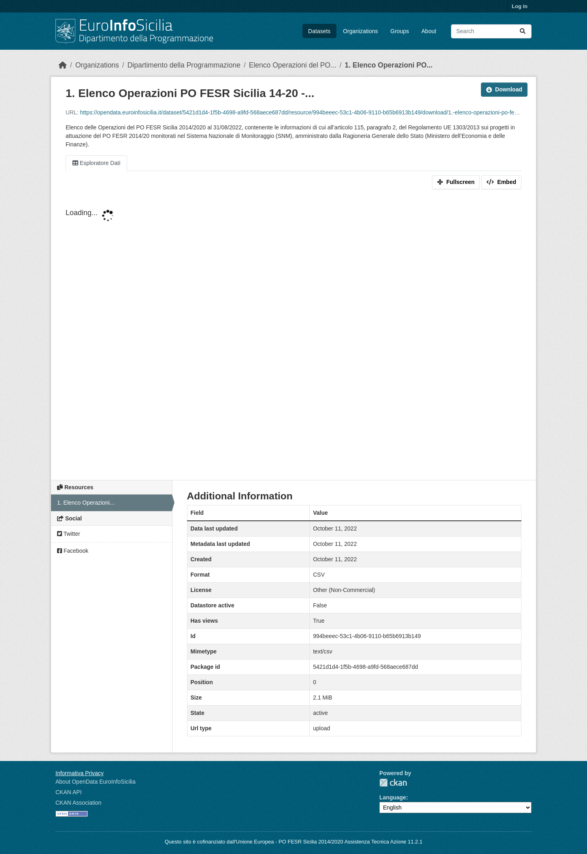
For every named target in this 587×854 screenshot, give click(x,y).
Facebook (72, 550)
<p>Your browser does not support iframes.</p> (293, 336)
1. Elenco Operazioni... (86, 502)
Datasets (319, 31)
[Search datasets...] (491, 31)
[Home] (63, 65)
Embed (501, 182)
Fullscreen (455, 182)
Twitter (68, 534)
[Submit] (523, 31)
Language (392, 797)
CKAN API (68, 792)
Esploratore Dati (96, 163)
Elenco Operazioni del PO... (292, 65)
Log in (519, 6)
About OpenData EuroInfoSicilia (95, 781)
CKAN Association (78, 802)
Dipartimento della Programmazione (184, 65)
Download (504, 89)
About (428, 31)
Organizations (360, 31)
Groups (399, 31)
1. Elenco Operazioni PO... (389, 65)
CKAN (393, 782)
